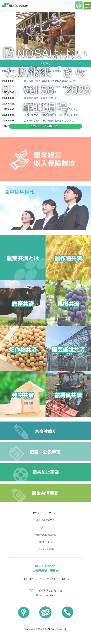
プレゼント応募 (45, 549)
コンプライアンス (45, 527)
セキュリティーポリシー (45, 513)
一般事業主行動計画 (45, 534)
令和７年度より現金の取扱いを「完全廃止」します (51, 115)
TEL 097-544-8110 (45, 591)
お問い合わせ (45, 542)
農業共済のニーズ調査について (40, 98)
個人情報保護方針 (45, 520)
